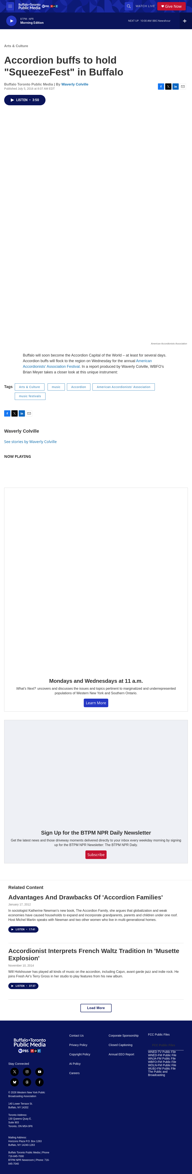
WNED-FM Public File (162, 1055)
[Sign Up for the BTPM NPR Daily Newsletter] (96, 772)
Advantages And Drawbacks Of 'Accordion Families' (85, 897)
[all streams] (186, 21)
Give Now (173, 6)
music (56, 387)
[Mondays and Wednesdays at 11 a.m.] (96, 580)
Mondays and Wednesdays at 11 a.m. (96, 681)
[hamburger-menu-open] (10, 6)
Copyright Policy (79, 1054)
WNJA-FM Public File (162, 1058)
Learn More (96, 702)
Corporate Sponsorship (124, 1035)
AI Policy (74, 1063)
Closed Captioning (120, 1045)
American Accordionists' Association (123, 387)
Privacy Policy (78, 1045)
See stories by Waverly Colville (30, 441)
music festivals (30, 396)
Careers (74, 1073)
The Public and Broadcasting (157, 1073)
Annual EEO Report (121, 1054)
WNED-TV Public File (162, 1051)
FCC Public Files (159, 1034)
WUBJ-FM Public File (162, 1068)
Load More (96, 1008)
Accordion (78, 387)
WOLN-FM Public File (162, 1065)
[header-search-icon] (129, 6)
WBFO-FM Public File (162, 1062)
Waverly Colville (75, 84)
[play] (11, 21)
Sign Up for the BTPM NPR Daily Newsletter (96, 833)
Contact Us (76, 1035)
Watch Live (145, 6)
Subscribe (96, 854)
